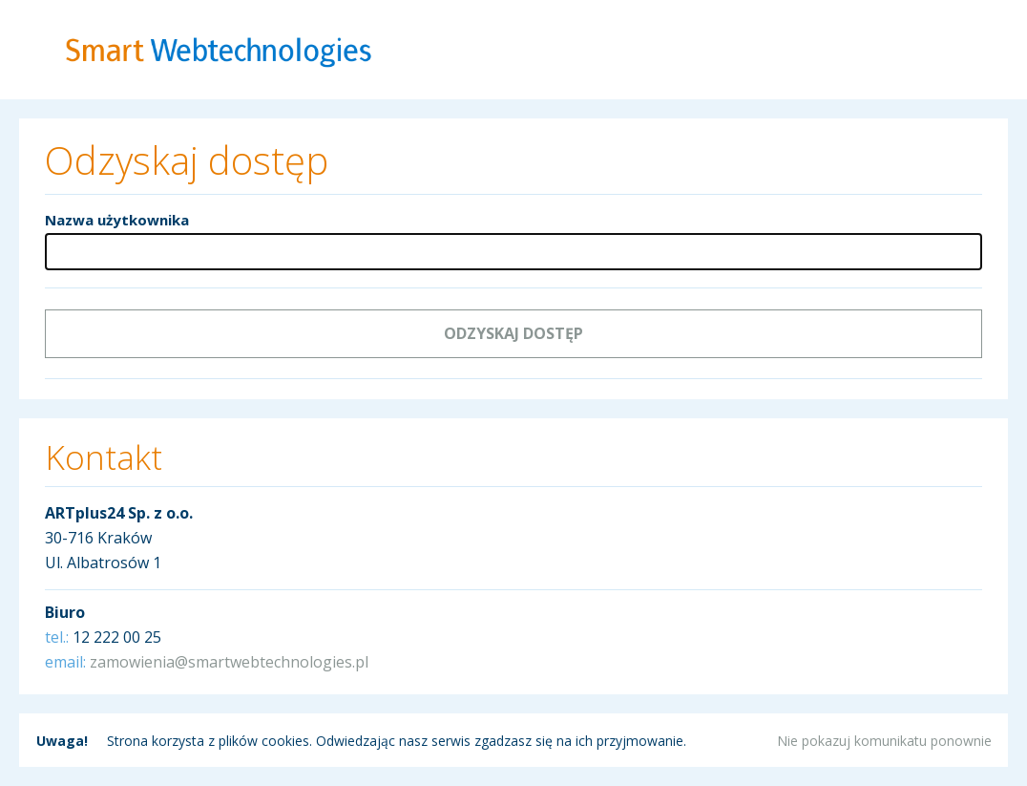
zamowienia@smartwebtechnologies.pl (229, 661)
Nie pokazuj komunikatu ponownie (884, 741)
